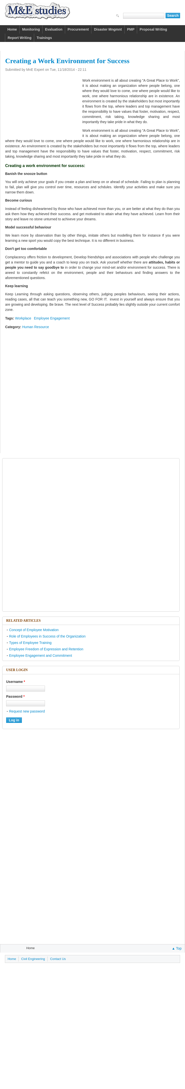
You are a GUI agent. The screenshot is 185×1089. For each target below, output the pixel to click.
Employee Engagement (52, 318)
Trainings (44, 38)
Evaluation (53, 29)
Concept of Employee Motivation (34, 630)
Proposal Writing (153, 29)
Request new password (27, 711)
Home (12, 29)
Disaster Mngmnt (108, 29)
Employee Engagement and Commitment (40, 655)
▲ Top (177, 948)
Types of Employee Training (30, 643)
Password (15, 696)
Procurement (78, 29)
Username (15, 682)
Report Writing (19, 38)
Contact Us (58, 959)
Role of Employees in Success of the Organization (47, 636)
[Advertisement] (42, 105)
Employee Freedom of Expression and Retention (46, 649)
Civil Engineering (33, 959)
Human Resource (35, 327)
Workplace (23, 318)
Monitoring (31, 29)
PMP (130, 29)
